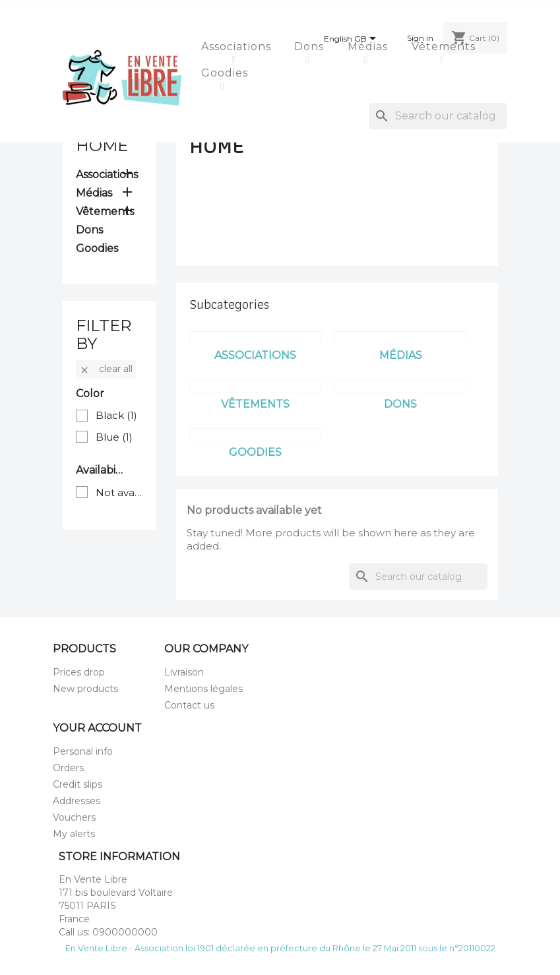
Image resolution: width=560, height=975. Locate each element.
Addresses (76, 801)
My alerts (74, 834)
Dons (310, 46)
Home (102, 145)
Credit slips (77, 784)
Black (116, 415)
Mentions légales (203, 689)
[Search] (438, 116)
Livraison (184, 672)
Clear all (106, 369)
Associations (237, 46)
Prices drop (79, 672)
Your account (97, 728)
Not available (120, 492)
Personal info (83, 751)
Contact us (189, 705)
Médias (369, 46)
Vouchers (74, 817)
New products (85, 689)
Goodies (226, 73)
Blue (114, 437)
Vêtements (445, 46)
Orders (68, 768)
